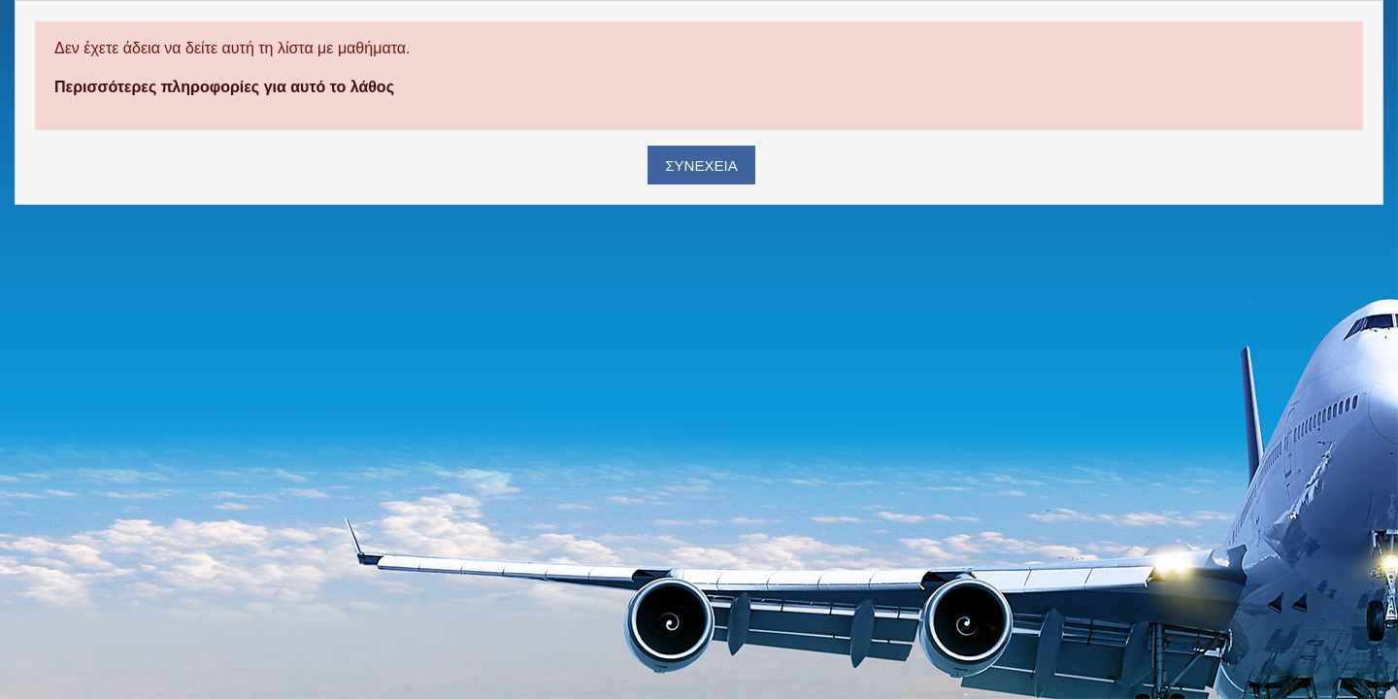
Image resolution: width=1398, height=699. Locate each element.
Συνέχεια (701, 165)
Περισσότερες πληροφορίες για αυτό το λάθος (224, 87)
